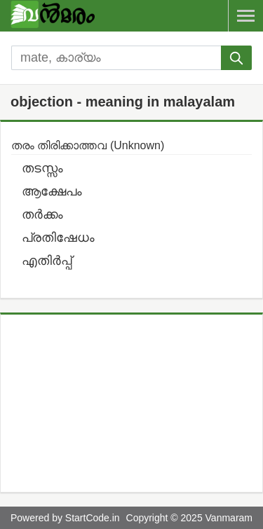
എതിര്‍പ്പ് (47, 261)
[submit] (236, 58)
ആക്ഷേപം (52, 191)
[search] (116, 58)
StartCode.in (92, 517)
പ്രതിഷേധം (58, 238)
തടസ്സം (42, 168)
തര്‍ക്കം (42, 214)
